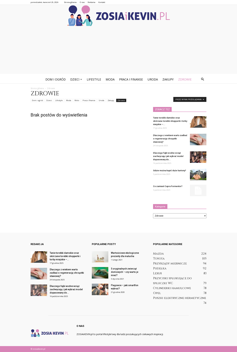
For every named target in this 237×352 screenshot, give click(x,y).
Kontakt (101, 2)
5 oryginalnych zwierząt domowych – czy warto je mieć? (124, 272)
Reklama (91, 2)
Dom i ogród (55, 79)
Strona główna (70, 2)
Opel (157, 293)
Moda (110, 79)
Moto (77, 100)
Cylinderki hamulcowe (172, 288)
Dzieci (76, 79)
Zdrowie (185, 79)
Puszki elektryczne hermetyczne (179, 298)
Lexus (157, 273)
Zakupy (168, 79)
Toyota (159, 259)
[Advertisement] (118, 51)
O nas (82, 2)
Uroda (152, 79)
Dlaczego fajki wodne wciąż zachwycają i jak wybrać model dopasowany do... (168, 156)
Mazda (158, 254)
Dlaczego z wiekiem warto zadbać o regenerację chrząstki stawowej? (170, 138)
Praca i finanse (131, 79)
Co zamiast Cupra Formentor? (167, 186)
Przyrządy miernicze (170, 263)
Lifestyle (94, 79)
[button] (202, 79)
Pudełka (159, 268)
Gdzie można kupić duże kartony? (169, 170)
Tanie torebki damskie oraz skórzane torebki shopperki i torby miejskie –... (170, 121)
